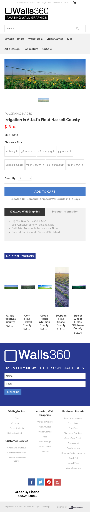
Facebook (31, 482)
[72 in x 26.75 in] (35, 164)
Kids (69, 38)
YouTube (57, 482)
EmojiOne (73, 428)
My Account (22, 2)
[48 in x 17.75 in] (46, 151)
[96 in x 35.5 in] (75, 164)
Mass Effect (73, 463)
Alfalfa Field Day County (10, 318)
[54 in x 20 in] (65, 151)
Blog (17, 418)
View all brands (73, 468)
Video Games (55, 38)
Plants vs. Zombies (73, 433)
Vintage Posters (14, 38)
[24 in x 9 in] (11, 151)
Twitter (40, 482)
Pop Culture (31, 49)
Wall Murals (35, 38)
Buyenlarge (73, 423)
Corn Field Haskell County (27, 320)
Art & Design (11, 49)
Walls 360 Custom (16, 433)
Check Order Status (16, 447)
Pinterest (48, 482)
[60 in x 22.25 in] (14, 164)
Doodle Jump (73, 448)
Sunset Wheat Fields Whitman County (78, 322)
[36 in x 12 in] (28, 151)
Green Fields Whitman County (44, 320)
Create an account (60, 2)
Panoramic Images (73, 418)
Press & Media (17, 428)
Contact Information (17, 452)
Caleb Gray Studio (73, 438)
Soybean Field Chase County (61, 320)
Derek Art (73, 458)
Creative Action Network (73, 453)
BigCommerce (77, 507)
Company (16, 423)
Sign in (45, 2)
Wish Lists (35, 2)
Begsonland (73, 443)
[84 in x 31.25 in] (56, 164)
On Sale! (47, 49)
